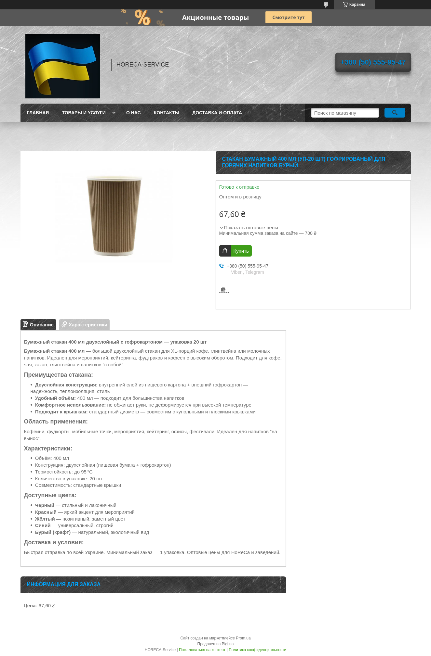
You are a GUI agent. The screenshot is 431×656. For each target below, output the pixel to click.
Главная (38, 112)
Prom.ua (243, 638)
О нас (133, 112)
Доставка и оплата (217, 112)
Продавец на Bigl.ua (215, 644)
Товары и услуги (84, 112)
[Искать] (395, 113)
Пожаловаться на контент (202, 650)
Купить (241, 251)
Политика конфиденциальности (257, 650)
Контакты (166, 112)
